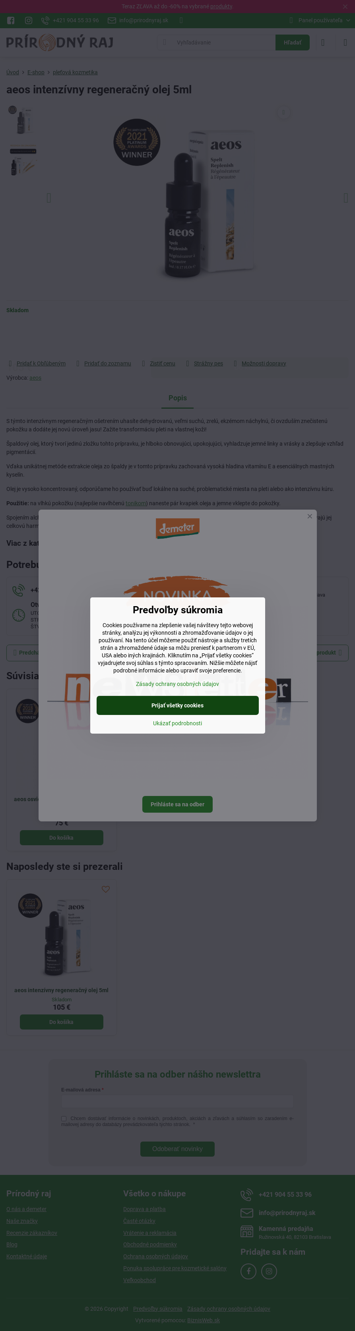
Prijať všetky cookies (177, 705)
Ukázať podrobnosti (177, 723)
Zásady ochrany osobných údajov (177, 684)
